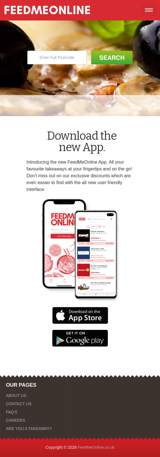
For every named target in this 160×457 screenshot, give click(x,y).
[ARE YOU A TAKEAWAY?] (34, 428)
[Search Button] (112, 57)
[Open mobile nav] (149, 10)
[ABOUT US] (34, 395)
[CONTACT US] (34, 404)
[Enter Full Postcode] (57, 57)
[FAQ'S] (34, 412)
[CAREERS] (34, 420)
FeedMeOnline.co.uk (96, 447)
